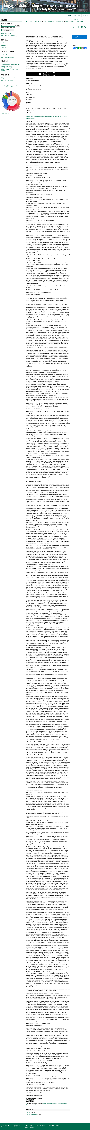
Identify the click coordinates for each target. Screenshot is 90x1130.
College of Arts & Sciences (36, 21)
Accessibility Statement (54, 1125)
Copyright (32, 1127)
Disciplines (4, 45)
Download (79, 37)
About (31, 1125)
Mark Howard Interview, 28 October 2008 (44, 37)
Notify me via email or (9, 35)
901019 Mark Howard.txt (32, 1114)
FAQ (37, 1125)
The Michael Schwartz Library (10, 64)
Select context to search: (8, 27)
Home (27, 21)
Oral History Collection (70, 21)
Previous (76, 19)
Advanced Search (6, 33)
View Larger (6, 113)
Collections (4, 43)
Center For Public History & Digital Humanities (53, 21)
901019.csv (29, 1112)
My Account (43, 1125)
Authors (3, 47)
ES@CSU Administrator (8, 78)
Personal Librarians (7, 80)
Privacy (26, 1127)
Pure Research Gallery (8, 57)
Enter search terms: (7, 23)
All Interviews (80, 21)
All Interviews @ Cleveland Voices (9, 69)
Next (82, 19)
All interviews (80, 26)
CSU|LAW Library (6, 67)
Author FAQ (5, 55)
